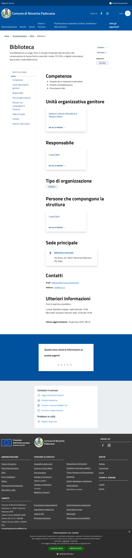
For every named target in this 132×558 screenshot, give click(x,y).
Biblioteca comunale (63, 252)
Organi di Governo (8, 463)
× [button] (129, 532)
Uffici (32, 36)
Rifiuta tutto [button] (75, 548)
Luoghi (102, 484)
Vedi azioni (102, 52)
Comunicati (103, 468)
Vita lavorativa (40, 472)
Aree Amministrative (10, 468)
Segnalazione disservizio (44, 509)
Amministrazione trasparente (79, 505)
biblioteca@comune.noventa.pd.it (65, 282)
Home (6, 36)
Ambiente (70, 476)
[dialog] (66, 543)
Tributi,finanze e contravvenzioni (80, 472)
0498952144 (59, 287)
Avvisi (101, 472)
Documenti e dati (8, 489)
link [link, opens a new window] (89, 543)
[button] (66, 554)
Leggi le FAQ (39, 513)
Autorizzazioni (72, 485)
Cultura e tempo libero (43, 468)
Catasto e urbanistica (42, 484)
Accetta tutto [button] (57, 549)
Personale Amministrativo (12, 485)
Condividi (102, 47)
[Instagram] (106, 13)
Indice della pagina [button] (19, 72)
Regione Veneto (7, 3)
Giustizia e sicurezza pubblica (78, 468)
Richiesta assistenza (42, 518)
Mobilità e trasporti (42, 492)
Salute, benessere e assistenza (79, 481)
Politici (4, 481)
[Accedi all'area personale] (118, 3)
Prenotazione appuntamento (45, 505)
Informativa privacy (74, 509)
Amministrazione (20, 36)
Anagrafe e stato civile (43, 463)
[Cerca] (128, 13)
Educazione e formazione (77, 463)
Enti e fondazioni (8, 476)
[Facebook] (100, 13)
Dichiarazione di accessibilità (78, 518)
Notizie (102, 463)
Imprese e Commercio (43, 476)
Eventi (101, 488)
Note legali (71, 513)
